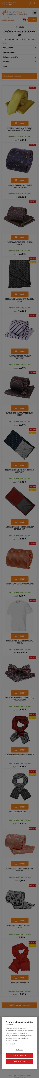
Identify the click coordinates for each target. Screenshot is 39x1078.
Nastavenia (19, 1050)
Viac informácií (10, 1044)
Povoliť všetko (19, 1055)
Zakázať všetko (19, 1061)
